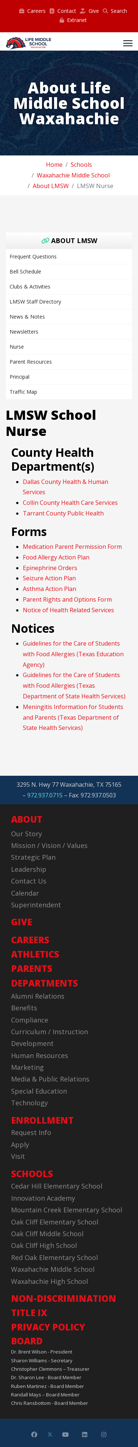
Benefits (24, 1007)
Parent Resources (31, 361)
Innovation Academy (43, 1198)
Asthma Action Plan (49, 589)
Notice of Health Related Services (68, 610)
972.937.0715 (45, 795)
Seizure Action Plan (49, 578)
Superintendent (36, 904)
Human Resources (39, 1055)
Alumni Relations (37, 996)
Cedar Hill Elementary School (56, 1186)
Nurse (17, 346)
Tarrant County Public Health (63, 513)
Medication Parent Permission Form (72, 547)
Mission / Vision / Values (49, 845)
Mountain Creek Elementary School (66, 1209)
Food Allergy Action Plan (56, 557)
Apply (20, 1144)
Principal (19, 376)
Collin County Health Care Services (70, 503)
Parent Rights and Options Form (67, 599)
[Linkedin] (85, 1435)
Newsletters (24, 331)
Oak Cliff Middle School (47, 1233)
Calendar (25, 893)
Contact (62, 10)
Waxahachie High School (49, 1281)
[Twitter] (50, 1435)
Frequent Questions (33, 256)
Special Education (39, 1091)
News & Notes (27, 316)
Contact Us (28, 881)
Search (115, 10)
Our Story (26, 833)
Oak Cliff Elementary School (54, 1222)
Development (32, 1043)
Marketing (27, 1067)
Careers (32, 10)
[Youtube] (65, 1435)
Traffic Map (23, 391)
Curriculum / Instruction (49, 1031)
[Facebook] (34, 1435)
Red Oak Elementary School (54, 1257)
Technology (29, 1102)
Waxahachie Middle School (53, 1269)
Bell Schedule (25, 271)
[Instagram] (104, 1435)
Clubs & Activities (30, 286)
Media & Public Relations (50, 1079)
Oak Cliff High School (44, 1245)
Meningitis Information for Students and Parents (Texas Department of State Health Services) (73, 717)
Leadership (28, 869)
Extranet (73, 19)
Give (89, 10)
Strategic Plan (33, 857)
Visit (18, 1156)
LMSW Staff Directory (35, 301)
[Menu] (127, 43)
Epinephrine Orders (50, 568)
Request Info (31, 1132)
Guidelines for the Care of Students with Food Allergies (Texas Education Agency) (73, 654)
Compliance (29, 1020)
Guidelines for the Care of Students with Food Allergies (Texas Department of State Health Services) (74, 685)
